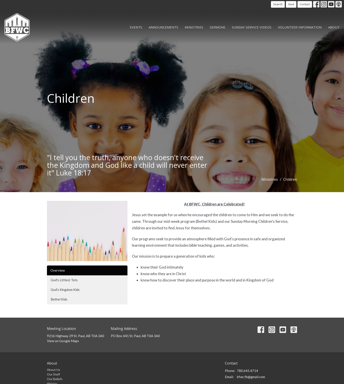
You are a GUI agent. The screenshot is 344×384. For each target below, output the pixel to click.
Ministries (194, 27)
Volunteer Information (300, 27)
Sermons (217, 27)
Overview (57, 270)
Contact (305, 4)
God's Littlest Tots (64, 280)
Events (136, 27)
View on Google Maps (63, 341)
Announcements (163, 27)
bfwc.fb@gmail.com (251, 377)
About (334, 27)
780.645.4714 (247, 371)
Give (291, 4)
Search (278, 4)
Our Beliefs (55, 379)
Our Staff (53, 374)
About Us (53, 370)
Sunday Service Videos (251, 27)
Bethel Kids (59, 299)
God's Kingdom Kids (65, 290)
